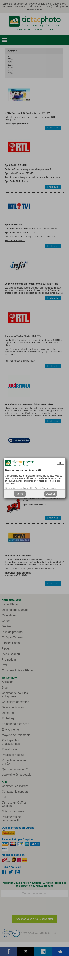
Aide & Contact (42, 488)
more (53, 488)
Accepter (50, 494)
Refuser (20, 494)
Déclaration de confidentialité (19, 488)
